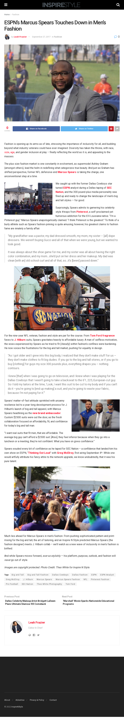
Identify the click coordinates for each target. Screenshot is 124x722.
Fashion (15, 14)
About (7, 705)
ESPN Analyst (107, 575)
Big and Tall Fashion (38, 575)
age (12, 152)
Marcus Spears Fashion (68, 579)
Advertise (20, 705)
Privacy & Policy (37, 705)
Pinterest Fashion (100, 579)
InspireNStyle (17, 712)
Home (7, 14)
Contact (53, 705)
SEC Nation (27, 584)
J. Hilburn (28, 579)
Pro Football (12, 584)
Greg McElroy (13, 579)
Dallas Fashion (80, 575)
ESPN (94, 575)
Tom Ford (70, 584)
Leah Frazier (20, 37)
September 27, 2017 (41, 37)
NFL (85, 579)
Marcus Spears (44, 579)
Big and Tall (18, 575)
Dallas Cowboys (60, 575)
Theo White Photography (49, 584)
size (6, 152)
